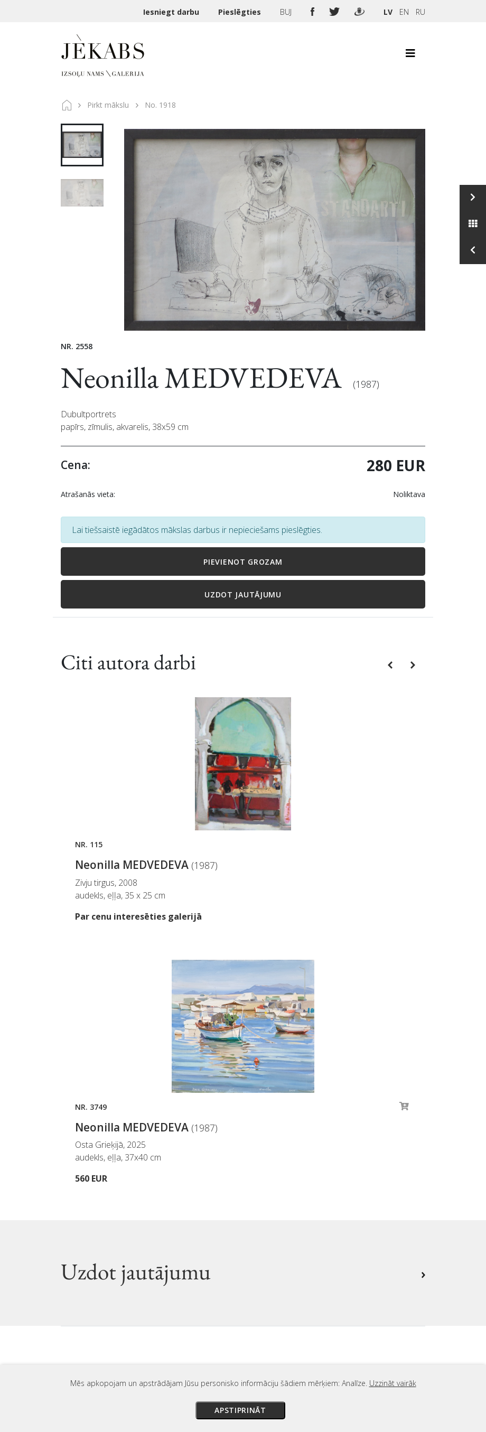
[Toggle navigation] (410, 56)
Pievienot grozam (242, 562)
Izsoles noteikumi (286, 1132)
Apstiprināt (240, 1410)
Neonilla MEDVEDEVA (204, 377)
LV (388, 12)
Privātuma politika (287, 1191)
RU (420, 12)
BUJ (287, 12)
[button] (391, 664)
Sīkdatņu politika (284, 1206)
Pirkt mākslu (108, 105)
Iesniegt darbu (172, 12)
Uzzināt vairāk (392, 1383)
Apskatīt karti (100, 1259)
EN (404, 12)
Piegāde (267, 1162)
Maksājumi (272, 1147)
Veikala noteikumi (286, 1177)
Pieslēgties (240, 12)
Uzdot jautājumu (243, 594)
